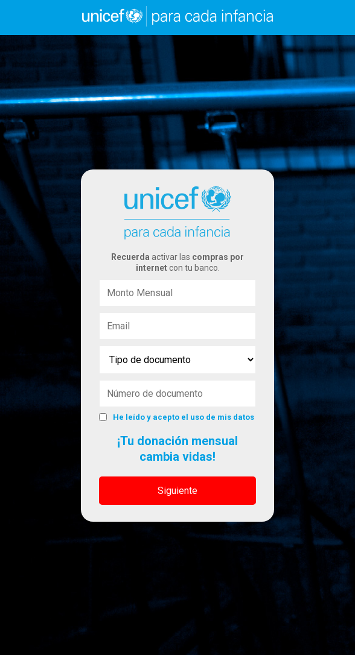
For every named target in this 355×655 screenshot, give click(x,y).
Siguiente (177, 490)
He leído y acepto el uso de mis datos (183, 417)
